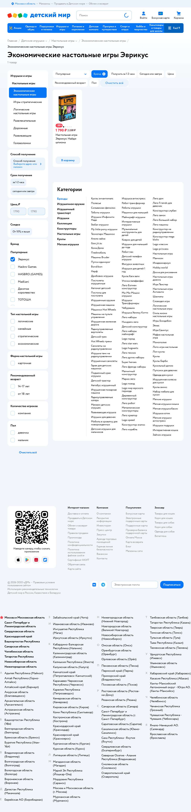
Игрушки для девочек (103, 417)
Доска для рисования (165, 272)
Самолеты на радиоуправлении (101, 347)
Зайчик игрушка (162, 434)
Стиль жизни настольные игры (162, 315)
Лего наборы (129, 317)
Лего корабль (129, 429)
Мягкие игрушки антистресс (162, 419)
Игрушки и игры (21, 76)
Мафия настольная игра (163, 336)
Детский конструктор (134, 326)
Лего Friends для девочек (162, 205)
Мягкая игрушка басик (165, 408)
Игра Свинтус (161, 330)
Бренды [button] (62, 199)
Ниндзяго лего (130, 322)
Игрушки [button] (63, 218)
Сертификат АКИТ (78, 560)
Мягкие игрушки (162, 399)
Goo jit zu (96, 243)
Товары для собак (164, 522)
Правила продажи (78, 533)
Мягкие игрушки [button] (68, 244)
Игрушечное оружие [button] (70, 204)
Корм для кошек (164, 518)
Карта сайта (74, 568)
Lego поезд (128, 383)
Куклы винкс (160, 387)
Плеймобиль (98, 252)
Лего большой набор (165, 220)
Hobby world (160, 267)
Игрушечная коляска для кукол (164, 381)
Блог (128, 546)
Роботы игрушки (131, 207)
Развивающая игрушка (103, 412)
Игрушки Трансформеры (130, 302)
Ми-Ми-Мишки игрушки (131, 294)
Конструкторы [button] (66, 229)
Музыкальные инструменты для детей (132, 232)
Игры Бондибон (162, 320)
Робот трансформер (133, 203)
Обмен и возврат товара (77, 527)
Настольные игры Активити (163, 290)
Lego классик (160, 244)
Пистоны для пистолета (98, 294)
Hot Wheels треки (101, 341)
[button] (174, 28)
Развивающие (22, 135)
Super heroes (129, 362)
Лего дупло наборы (133, 357)
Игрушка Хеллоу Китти (135, 312)
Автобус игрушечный (103, 385)
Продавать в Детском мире (80, 519)
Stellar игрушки (100, 224)
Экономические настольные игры (104, 41)
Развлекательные (24, 121)
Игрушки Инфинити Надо (102, 219)
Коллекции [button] (64, 223)
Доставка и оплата (78, 513)
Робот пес (127, 251)
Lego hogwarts (130, 348)
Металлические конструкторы (131, 409)
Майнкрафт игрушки (133, 217)
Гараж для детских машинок (101, 367)
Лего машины (160, 224)
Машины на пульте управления (101, 316)
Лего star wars (130, 343)
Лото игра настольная (165, 347)
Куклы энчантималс (102, 198)
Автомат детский (101, 288)
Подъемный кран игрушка (101, 375)
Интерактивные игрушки (131, 223)
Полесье (96, 203)
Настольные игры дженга (163, 278)
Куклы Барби (160, 361)
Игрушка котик (161, 413)
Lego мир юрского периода (132, 390)
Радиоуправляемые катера (102, 399)
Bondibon (96, 266)
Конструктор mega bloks (163, 238)
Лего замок (159, 215)
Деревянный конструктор (129, 397)
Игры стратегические (27, 102)
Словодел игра (161, 301)
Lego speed (128, 420)
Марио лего (128, 379)
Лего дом (158, 198)
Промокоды (75, 537)
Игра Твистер (160, 284)
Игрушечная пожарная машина (104, 391)
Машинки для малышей (135, 212)
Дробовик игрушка (102, 276)
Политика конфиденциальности (80, 543)
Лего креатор (129, 415)
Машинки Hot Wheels (103, 309)
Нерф (94, 271)
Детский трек (99, 336)
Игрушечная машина (102, 305)
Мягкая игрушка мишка (166, 404)
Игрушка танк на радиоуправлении (101, 355)
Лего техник (129, 352)
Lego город (128, 338)
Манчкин (158, 258)
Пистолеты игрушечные (98, 282)
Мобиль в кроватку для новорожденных (104, 423)
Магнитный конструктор (129, 373)
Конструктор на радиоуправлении (163, 231)
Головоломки (22, 143)
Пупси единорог (100, 262)
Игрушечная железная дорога (103, 323)
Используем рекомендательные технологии (32, 589)
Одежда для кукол (163, 375)
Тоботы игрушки (100, 212)
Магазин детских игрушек (100, 406)
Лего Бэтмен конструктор (129, 287)
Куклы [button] (61, 239)
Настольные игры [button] (68, 234)
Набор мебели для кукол (163, 393)
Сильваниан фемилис (103, 207)
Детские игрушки (32, 41)
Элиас (156, 325)
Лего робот (128, 403)
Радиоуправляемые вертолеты (102, 331)
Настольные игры (62, 41)
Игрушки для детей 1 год (133, 270)
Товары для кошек (165, 513)
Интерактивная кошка (165, 430)
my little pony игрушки (104, 229)
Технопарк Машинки (103, 234)
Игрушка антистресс (133, 198)
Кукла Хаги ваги (131, 276)
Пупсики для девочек (165, 370)
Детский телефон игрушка (132, 258)
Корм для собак (163, 527)
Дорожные (20, 128)
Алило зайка (98, 238)
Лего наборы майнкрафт (129, 333)
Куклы (156, 356)
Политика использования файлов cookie (76, 552)
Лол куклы (159, 351)
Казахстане (40, 592)
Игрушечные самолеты (104, 361)
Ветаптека (160, 536)
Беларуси (55, 592)
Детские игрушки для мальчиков (103, 431)
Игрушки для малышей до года (135, 246)
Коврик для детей (132, 239)
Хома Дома (97, 248)
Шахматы (158, 296)
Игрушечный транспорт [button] (65, 211)
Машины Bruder (100, 257)
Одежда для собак (165, 531)
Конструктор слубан (164, 210)
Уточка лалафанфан (133, 280)
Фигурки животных (133, 264)
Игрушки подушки (163, 425)
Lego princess (160, 249)
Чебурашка (128, 308)
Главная (12, 41)
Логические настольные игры (162, 307)
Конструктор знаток (133, 424)
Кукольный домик (163, 365)
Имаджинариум (162, 263)
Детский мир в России (20, 592)
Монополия (159, 342)
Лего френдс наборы (134, 366)
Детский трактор (101, 380)
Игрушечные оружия (103, 300)
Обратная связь (76, 564)
